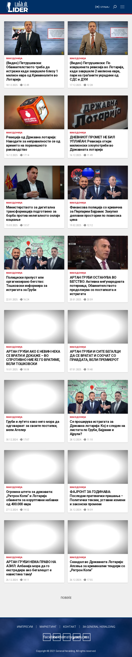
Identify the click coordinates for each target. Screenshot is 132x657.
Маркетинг (48, 627)
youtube (76, 637)
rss (86, 637)
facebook (47, 637)
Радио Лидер (17, 7)
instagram (66, 637)
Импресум (25, 627)
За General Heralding (99, 627)
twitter (56, 637)
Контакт (69, 627)
